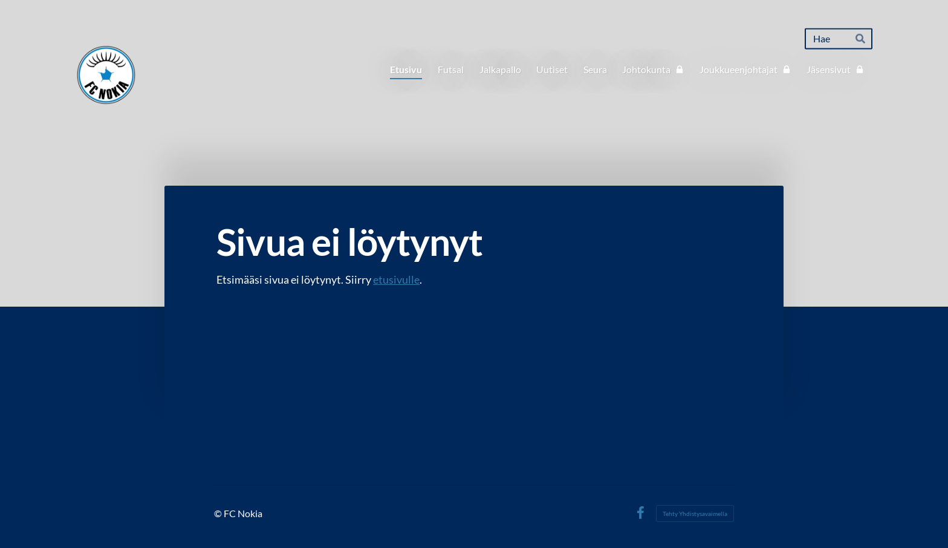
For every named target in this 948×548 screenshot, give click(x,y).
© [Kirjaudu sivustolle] (219, 513)
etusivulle (396, 279)
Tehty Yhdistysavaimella (695, 513)
